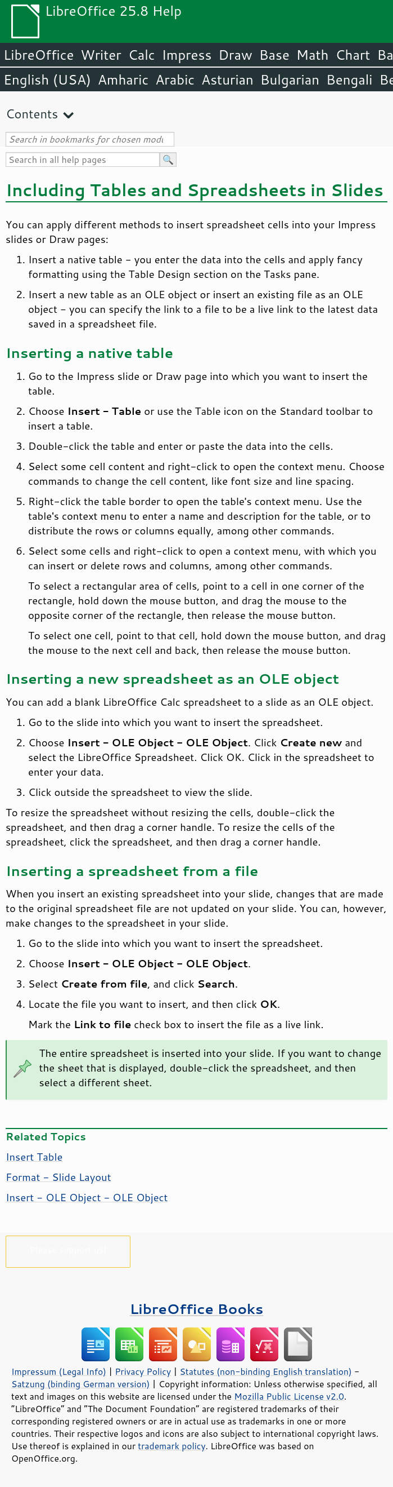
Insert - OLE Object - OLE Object (87, 1197)
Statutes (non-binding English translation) (265, 1371)
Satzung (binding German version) (80, 1384)
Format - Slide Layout (58, 1177)
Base (274, 54)
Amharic (123, 79)
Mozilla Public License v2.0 (289, 1396)
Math (312, 54)
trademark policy (171, 1446)
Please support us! (68, 1249)
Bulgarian (289, 79)
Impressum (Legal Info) (58, 1371)
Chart (352, 54)
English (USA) (47, 79)
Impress (187, 54)
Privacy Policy (143, 1371)
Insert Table (34, 1156)
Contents (32, 113)
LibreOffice (38, 54)
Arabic (175, 79)
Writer (100, 54)
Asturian (227, 79)
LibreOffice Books (197, 1308)
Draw (235, 54)
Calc (141, 54)
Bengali (349, 79)
